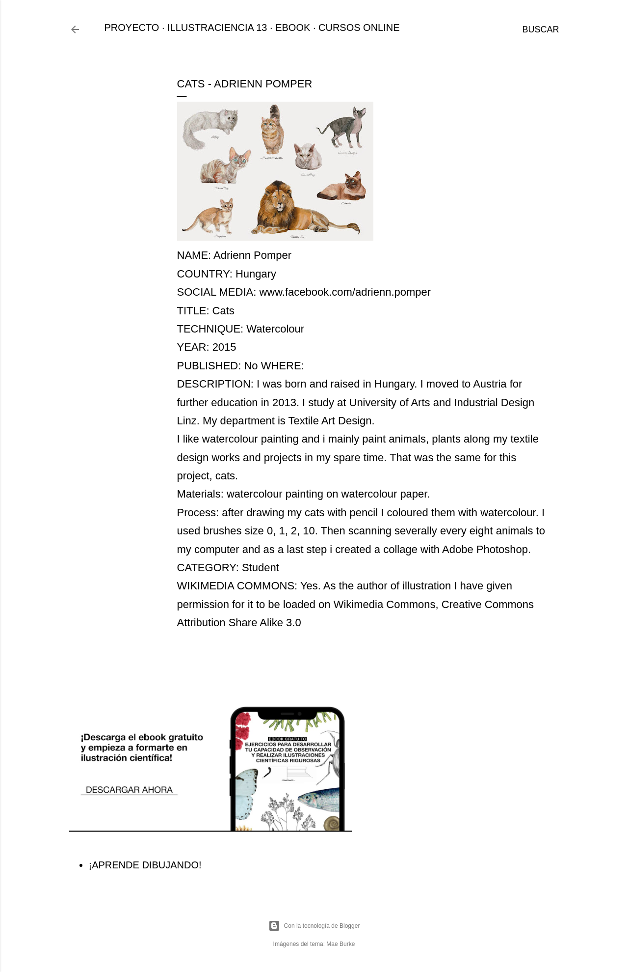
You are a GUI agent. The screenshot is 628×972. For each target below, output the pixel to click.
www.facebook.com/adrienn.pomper (345, 292)
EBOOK (292, 27)
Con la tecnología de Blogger (314, 926)
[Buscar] (540, 29)
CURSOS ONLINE (359, 27)
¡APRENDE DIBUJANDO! (145, 865)
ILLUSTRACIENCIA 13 (217, 27)
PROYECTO (132, 27)
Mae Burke (340, 944)
